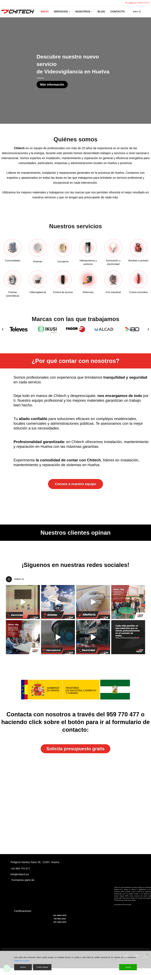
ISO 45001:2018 (59, 916)
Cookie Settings (42, 967)
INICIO (45, 11)
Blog (101, 11)
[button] (62, 12)
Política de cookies (21, 961)
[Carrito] (137, 11)
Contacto (117, 11)
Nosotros (83, 11)
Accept (128, 967)
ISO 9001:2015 (60, 919)
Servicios (62, 11)
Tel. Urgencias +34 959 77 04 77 (137, 3)
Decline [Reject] (23, 967)
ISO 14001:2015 (59, 923)
